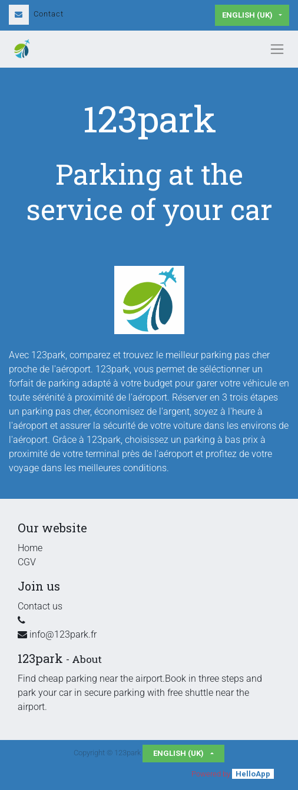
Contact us (40, 606)
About (87, 659)
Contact (36, 13)
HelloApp (253, 773)
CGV (27, 562)
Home (30, 548)
